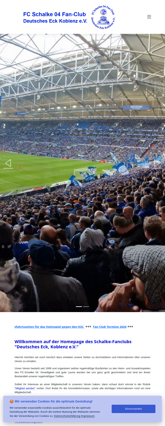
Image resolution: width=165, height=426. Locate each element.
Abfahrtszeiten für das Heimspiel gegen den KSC (49, 327)
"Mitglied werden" (25, 388)
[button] (8, 163)
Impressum (88, 415)
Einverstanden (133, 408)
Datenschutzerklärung (67, 415)
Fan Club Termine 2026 (110, 327)
